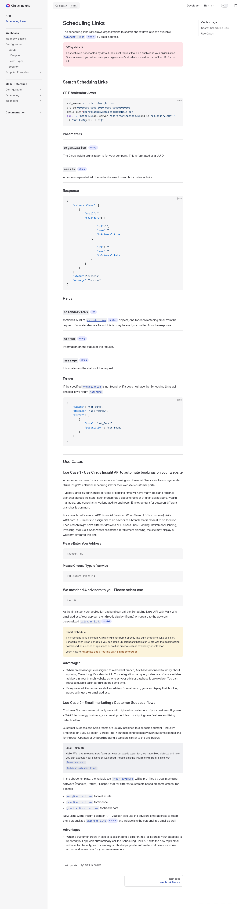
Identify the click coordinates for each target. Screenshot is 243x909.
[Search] (66, 5)
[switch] (224, 6)
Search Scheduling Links (215, 27)
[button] (24, 16)
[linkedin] (236, 5)
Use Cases (207, 33)
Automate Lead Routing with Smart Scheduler (109, 651)
